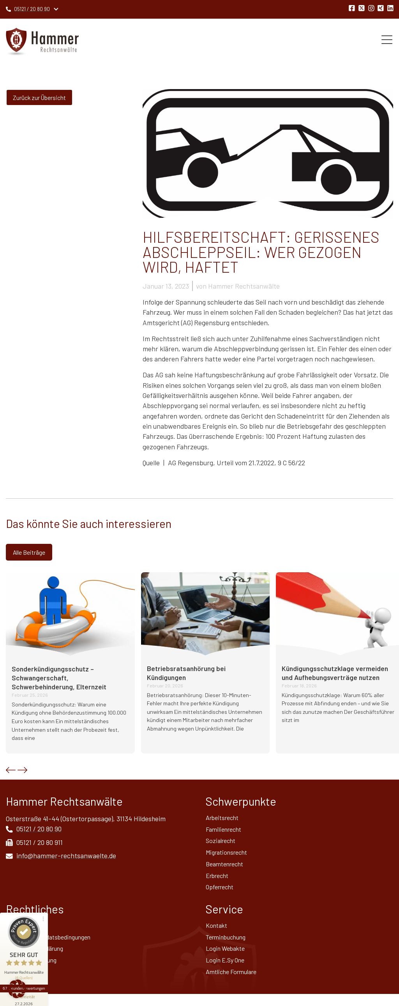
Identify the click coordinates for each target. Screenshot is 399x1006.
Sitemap (18, 983)
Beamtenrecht (227, 869)
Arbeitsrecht (225, 819)
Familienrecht (226, 831)
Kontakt (218, 933)
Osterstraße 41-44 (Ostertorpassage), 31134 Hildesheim (86, 819)
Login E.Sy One (227, 970)
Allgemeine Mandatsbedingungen (54, 945)
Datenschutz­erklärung (39, 958)
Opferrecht (222, 894)
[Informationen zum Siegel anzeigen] (26, 969)
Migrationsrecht (229, 856)
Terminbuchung (229, 945)
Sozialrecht (223, 844)
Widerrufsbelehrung (35, 970)
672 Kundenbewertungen (26, 958)
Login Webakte (228, 958)
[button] (11, 771)
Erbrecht (219, 881)
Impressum (22, 933)
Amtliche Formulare (235, 983)
